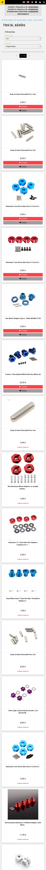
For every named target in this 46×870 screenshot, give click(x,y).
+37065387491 (33, 9)
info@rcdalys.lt (23, 14)
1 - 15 (23, 56)
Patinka (23, 111)
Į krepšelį (23, 107)
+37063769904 (33, 7)
